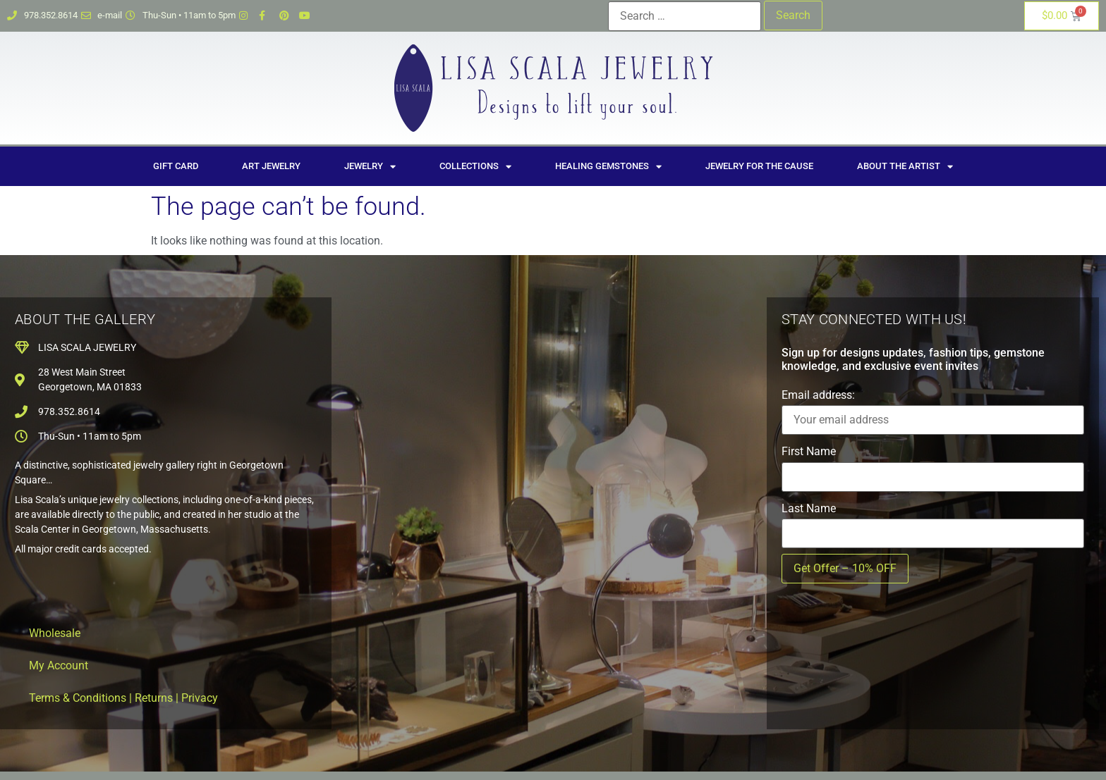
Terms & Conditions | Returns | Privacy (123, 698)
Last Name (809, 508)
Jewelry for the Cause (759, 166)
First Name (809, 451)
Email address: (818, 395)
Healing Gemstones (608, 166)
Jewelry (370, 166)
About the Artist (905, 166)
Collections (475, 166)
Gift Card (175, 166)
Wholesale (54, 633)
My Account (58, 665)
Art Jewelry (271, 166)
